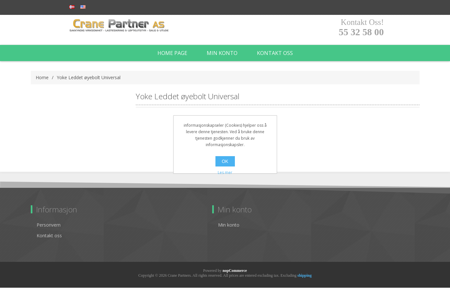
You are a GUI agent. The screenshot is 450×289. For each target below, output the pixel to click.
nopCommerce (235, 272)
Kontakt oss (275, 54)
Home (42, 79)
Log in (108, 7)
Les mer (225, 172)
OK (225, 161)
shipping (304, 276)
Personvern (49, 226)
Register (81, 7)
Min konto (222, 54)
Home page (172, 54)
